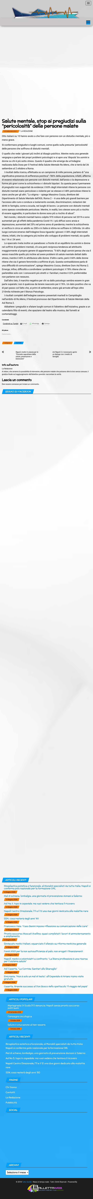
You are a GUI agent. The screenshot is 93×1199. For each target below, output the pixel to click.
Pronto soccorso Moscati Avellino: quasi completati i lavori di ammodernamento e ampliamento (47, 935)
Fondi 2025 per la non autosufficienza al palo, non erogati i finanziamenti (43, 951)
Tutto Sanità (27, 1182)
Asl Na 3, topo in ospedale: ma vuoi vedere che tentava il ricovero (39, 903)
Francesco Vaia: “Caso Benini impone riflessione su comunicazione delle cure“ (46, 926)
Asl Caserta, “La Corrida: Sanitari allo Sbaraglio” (30, 968)
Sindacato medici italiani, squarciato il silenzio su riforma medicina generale (45, 943)
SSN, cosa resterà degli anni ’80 (21, 918)
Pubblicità (11, 1102)
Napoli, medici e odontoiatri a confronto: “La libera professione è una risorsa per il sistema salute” (46, 960)
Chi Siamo (11, 1087)
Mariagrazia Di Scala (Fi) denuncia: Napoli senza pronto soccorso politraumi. (43, 1006)
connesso (15, 384)
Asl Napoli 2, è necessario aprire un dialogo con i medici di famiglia (64, 354)
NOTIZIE (18, 343)
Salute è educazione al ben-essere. (27, 1024)
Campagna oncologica (20, 1016)
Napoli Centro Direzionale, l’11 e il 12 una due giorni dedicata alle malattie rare (46, 911)
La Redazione (27, 131)
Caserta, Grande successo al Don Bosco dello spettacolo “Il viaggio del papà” (46, 986)
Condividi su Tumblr (10, 324)
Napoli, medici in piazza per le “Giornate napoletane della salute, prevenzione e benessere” (27, 355)
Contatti (10, 1092)
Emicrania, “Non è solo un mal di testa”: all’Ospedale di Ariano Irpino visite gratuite (44, 977)
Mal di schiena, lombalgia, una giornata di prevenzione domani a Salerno (43, 895)
